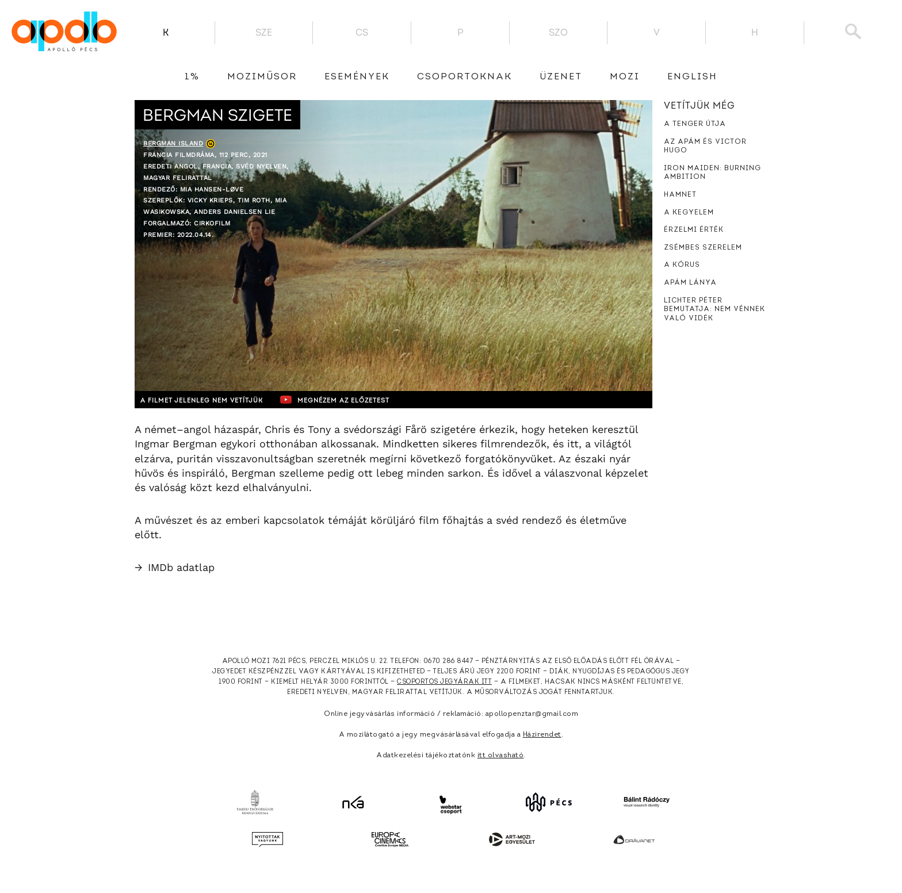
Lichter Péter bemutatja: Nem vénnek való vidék (714, 309)
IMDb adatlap (175, 567)
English (692, 77)
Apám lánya (690, 282)
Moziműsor (262, 77)
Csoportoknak (464, 77)
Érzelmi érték (694, 230)
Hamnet (680, 194)
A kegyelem (689, 212)
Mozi (625, 77)
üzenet (561, 77)
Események (356, 77)
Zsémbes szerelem (703, 247)
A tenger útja (695, 124)
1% (192, 77)
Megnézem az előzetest (358, 399)
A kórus (682, 265)
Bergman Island (173, 143)
